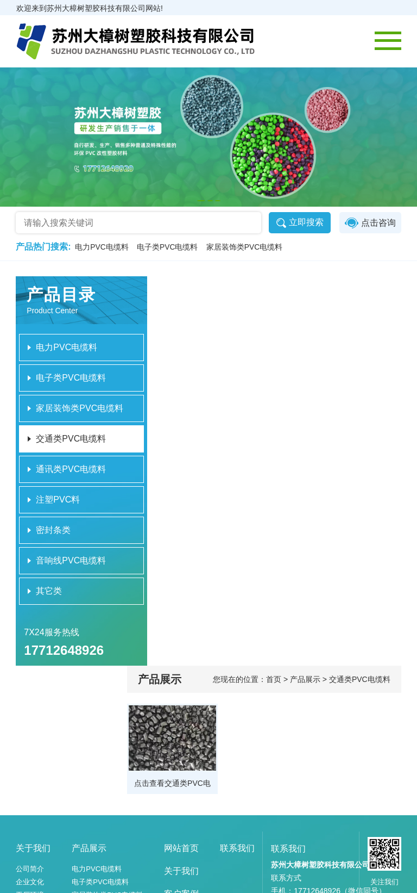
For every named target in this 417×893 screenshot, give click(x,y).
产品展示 (89, 716)
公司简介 (30, 737)
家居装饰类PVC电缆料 (246, 247)
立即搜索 (299, 223)
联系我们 (237, 716)
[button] (201, 200)
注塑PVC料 (90, 802)
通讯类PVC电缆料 (100, 789)
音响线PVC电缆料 (100, 828)
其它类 (82, 842)
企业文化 (30, 750)
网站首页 (181, 716)
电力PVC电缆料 (102, 247)
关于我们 (33, 716)
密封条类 (86, 815)
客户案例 (181, 762)
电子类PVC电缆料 (168, 247)
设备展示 (30, 776)
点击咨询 (369, 223)
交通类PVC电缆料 (100, 776)
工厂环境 (30, 763)
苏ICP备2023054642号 (340, 881)
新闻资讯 (181, 785)
